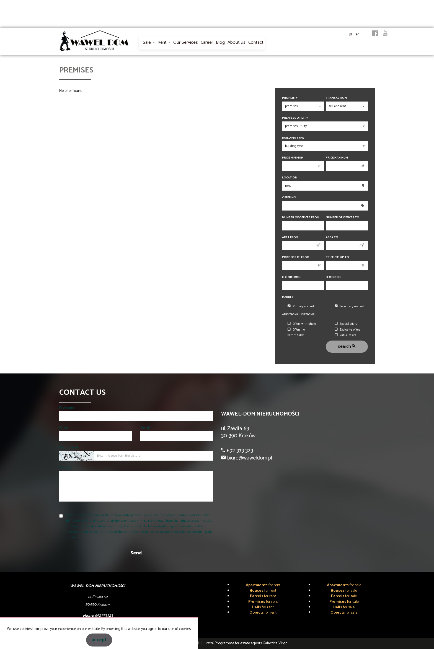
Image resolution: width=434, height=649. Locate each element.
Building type (293, 138)
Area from (290, 237)
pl (350, 34)
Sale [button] (149, 42)
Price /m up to (337, 257)
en (358, 34)
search (346, 346)
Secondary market (349, 306)
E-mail (145, 427)
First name (67, 407)
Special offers (346, 323)
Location (289, 178)
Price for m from (295, 257)
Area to (332, 237)
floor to (333, 277)
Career (207, 42)
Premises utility (295, 118)
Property (290, 98)
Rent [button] (163, 42)
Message (65, 467)
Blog (220, 42)
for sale (344, 585)
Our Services (185, 42)
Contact (256, 42)
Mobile (63, 427)
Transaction (336, 98)
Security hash (68, 447)
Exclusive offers (347, 329)
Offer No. (289, 198)
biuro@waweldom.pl (249, 458)
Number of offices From (300, 218)
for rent (263, 585)
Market (288, 297)
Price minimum (292, 158)
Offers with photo (302, 323)
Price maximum (337, 158)
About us (237, 42)
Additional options (298, 315)
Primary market (301, 306)
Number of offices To (342, 218)
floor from (291, 277)
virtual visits (345, 335)
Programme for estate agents (239, 643)
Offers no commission (296, 332)
